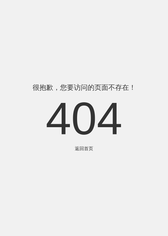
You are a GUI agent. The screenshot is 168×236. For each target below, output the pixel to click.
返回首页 (84, 148)
